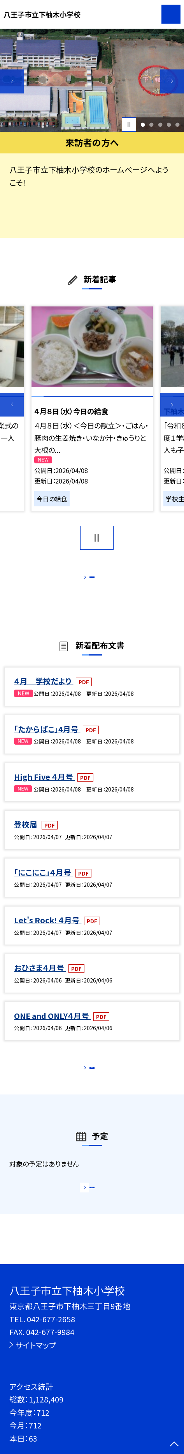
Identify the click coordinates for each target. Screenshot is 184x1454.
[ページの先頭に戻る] (174, 1444)
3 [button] (160, 124)
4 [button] (168, 124)
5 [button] (177, 124)
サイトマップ (36, 1345)
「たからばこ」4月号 (47, 739)
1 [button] (142, 124)
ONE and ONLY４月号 (52, 1025)
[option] (92, 80)
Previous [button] (12, 81)
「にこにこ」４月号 (43, 882)
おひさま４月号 (40, 978)
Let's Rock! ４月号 (47, 930)
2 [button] (151, 124)
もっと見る (87, 579)
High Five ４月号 (44, 786)
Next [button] (172, 81)
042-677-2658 (51, 1319)
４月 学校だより (43, 691)
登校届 (26, 834)
